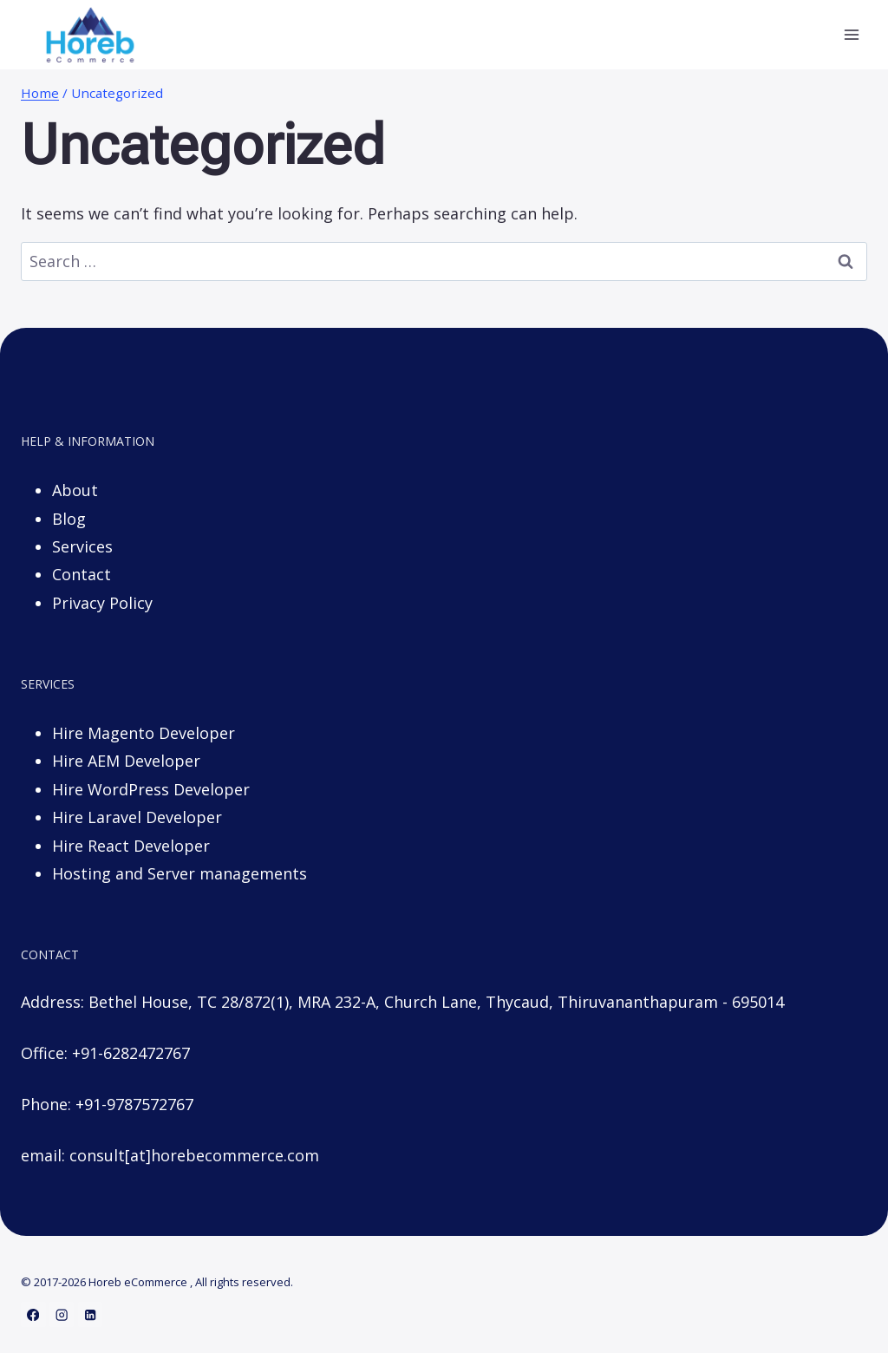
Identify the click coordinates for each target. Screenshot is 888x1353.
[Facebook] (33, 1314)
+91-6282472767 (131, 1053)
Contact (81, 574)
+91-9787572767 (134, 1104)
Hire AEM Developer (126, 760)
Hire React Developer (131, 845)
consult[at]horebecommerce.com (194, 1155)
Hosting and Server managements (179, 873)
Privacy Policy (102, 602)
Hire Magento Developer (143, 732)
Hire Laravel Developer (137, 817)
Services (82, 546)
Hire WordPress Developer (151, 789)
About (75, 490)
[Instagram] (62, 1314)
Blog (69, 518)
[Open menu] (851, 34)
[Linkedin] (90, 1314)
